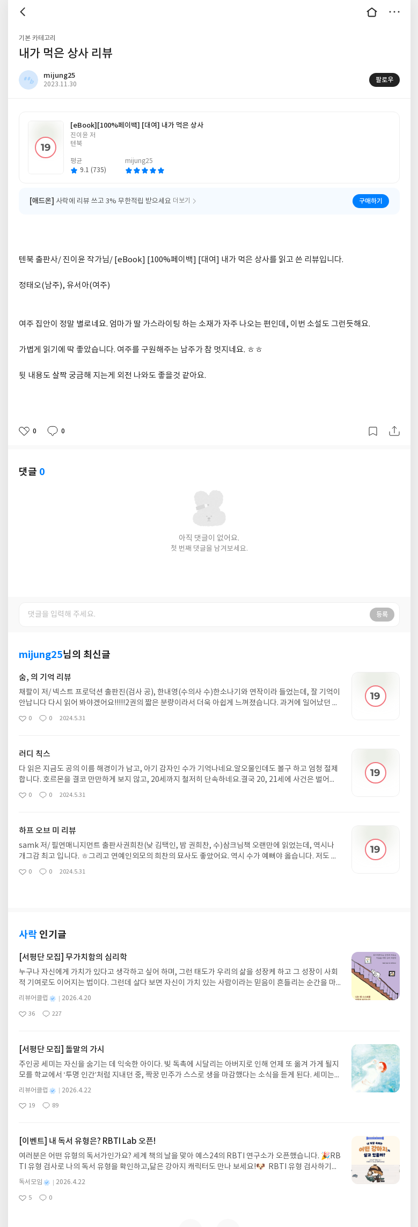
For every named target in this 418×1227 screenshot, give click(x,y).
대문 (371, 11)
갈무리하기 (373, 431)
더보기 (394, 11)
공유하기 (394, 431)
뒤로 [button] (24, 11)
